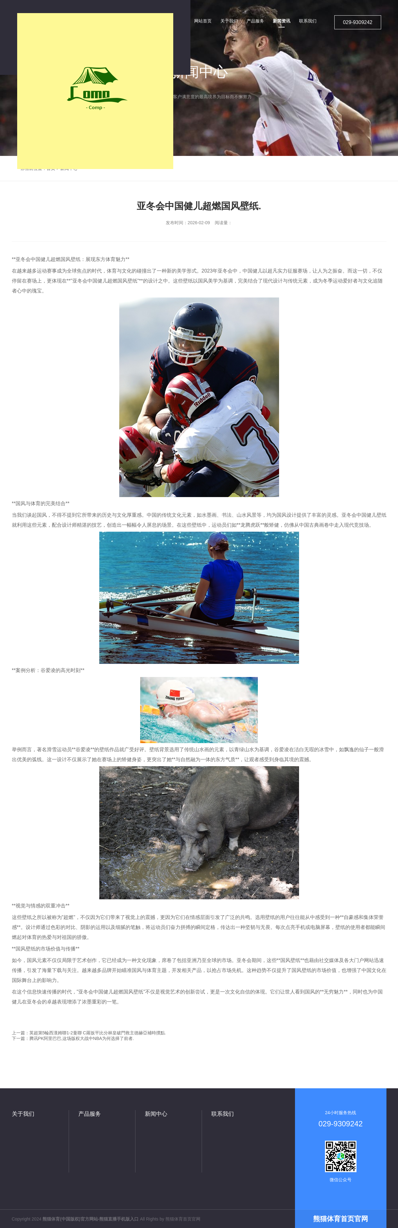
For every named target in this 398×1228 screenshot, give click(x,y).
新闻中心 (156, 1114)
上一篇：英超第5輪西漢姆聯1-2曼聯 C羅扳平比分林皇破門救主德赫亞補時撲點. (89, 1032)
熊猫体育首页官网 (182, 1218)
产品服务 (89, 1114)
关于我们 (23, 1114)
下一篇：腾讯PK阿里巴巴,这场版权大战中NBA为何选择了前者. (73, 1038)
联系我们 (222, 1114)
